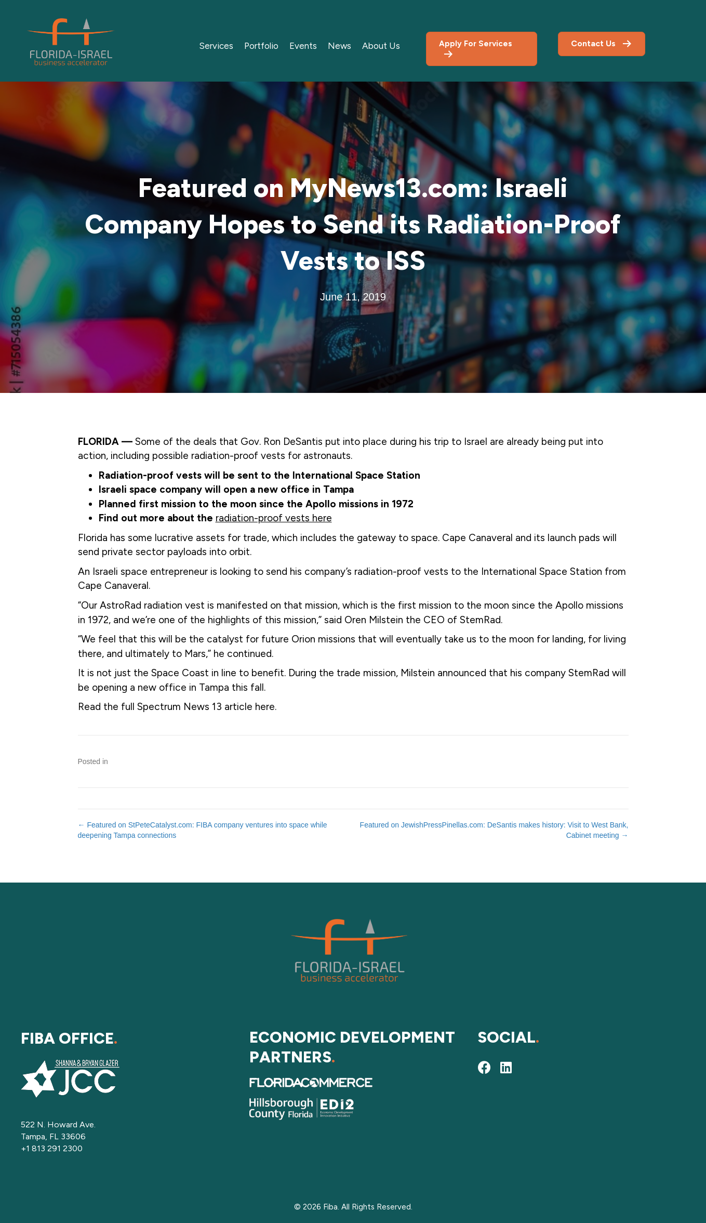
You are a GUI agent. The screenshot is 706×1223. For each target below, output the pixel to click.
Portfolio (261, 46)
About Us (381, 46)
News (339, 46)
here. (265, 707)
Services (216, 46)
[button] (484, 1067)
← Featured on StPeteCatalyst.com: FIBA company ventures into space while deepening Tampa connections (202, 830)
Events (303, 46)
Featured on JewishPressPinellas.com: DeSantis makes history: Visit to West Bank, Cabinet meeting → (494, 830)
